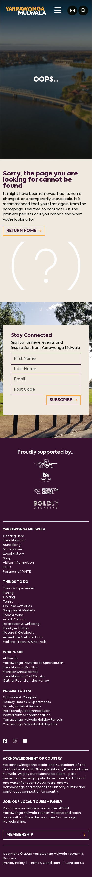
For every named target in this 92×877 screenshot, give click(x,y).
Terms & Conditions (45, 863)
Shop (7, 558)
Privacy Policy (14, 863)
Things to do (15, 582)
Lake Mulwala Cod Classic (23, 676)
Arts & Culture (14, 619)
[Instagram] (15, 741)
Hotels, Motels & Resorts (22, 706)
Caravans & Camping (20, 697)
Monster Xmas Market (20, 672)
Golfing (9, 597)
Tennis (8, 601)
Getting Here (13, 536)
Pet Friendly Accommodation (26, 711)
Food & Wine (13, 615)
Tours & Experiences (19, 588)
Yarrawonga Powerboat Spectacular (33, 663)
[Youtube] (25, 741)
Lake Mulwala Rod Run (20, 667)
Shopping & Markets (19, 610)
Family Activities (16, 628)
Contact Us (74, 863)
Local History (13, 553)
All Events (10, 658)
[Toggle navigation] (58, 10)
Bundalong (12, 545)
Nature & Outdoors (18, 632)
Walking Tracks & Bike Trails (24, 641)
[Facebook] (5, 741)
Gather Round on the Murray (26, 680)
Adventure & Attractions (23, 637)
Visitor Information (18, 562)
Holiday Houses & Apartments (27, 702)
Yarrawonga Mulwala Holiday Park (30, 724)
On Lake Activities (17, 606)
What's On (13, 652)
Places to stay (17, 691)
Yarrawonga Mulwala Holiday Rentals (33, 719)
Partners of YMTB (17, 571)
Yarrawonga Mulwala (24, 529)
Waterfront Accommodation (27, 715)
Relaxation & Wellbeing (21, 624)
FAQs (7, 567)
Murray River (12, 549)
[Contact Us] (72, 10)
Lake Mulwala (14, 540)
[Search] (83, 10)
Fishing (8, 593)
